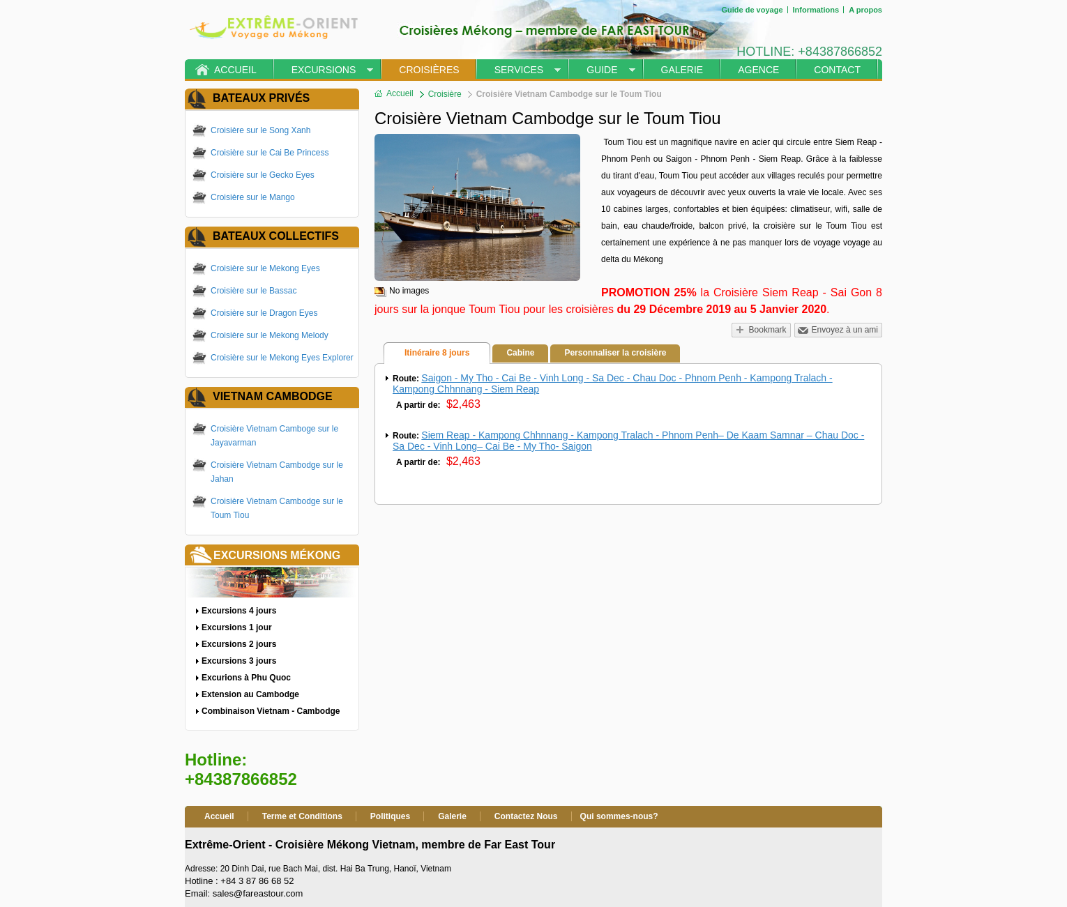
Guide (602, 69)
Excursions (324, 69)
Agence (758, 69)
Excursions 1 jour (237, 627)
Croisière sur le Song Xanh (260, 130)
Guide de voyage (751, 10)
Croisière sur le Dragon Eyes (264, 313)
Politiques (390, 816)
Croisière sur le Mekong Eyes (265, 268)
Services (519, 69)
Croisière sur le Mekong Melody (269, 335)
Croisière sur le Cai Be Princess (269, 153)
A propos (865, 10)
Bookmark (768, 330)
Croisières (429, 69)
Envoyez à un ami (845, 330)
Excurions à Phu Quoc (246, 678)
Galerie (682, 69)
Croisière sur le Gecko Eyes (263, 175)
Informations (816, 10)
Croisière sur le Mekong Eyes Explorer (282, 358)
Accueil (235, 69)
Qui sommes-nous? (619, 816)
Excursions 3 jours (239, 661)
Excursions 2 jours (239, 644)
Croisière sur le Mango (253, 197)
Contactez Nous (526, 816)
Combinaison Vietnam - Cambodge (271, 711)
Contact (837, 69)
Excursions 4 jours (239, 611)
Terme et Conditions (302, 816)
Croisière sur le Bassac (253, 291)
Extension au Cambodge (250, 694)
